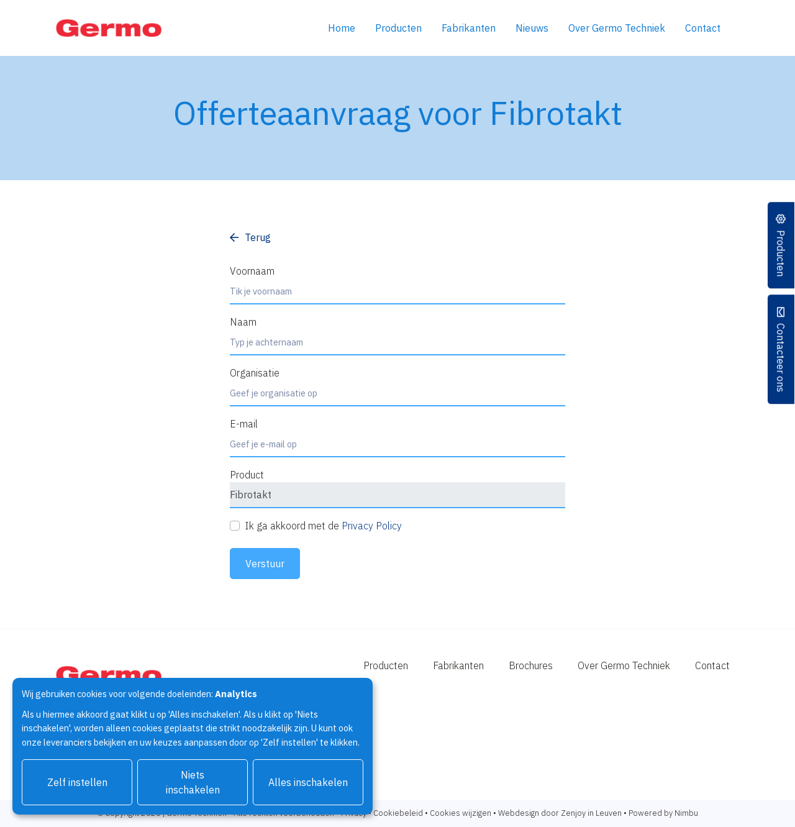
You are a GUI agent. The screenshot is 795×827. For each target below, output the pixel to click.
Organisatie (254, 373)
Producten (398, 28)
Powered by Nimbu (663, 813)
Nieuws (532, 28)
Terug (258, 237)
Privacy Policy (372, 525)
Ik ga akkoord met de (323, 525)
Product (247, 474)
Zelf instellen (77, 782)
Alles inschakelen (308, 782)
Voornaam (252, 271)
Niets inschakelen (193, 782)
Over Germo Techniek (616, 28)
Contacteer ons (781, 357)
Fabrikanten (469, 28)
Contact (702, 28)
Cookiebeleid (398, 813)
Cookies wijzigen (460, 813)
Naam (243, 322)
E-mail (244, 424)
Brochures (531, 665)
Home (341, 28)
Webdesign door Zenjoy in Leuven (560, 813)
